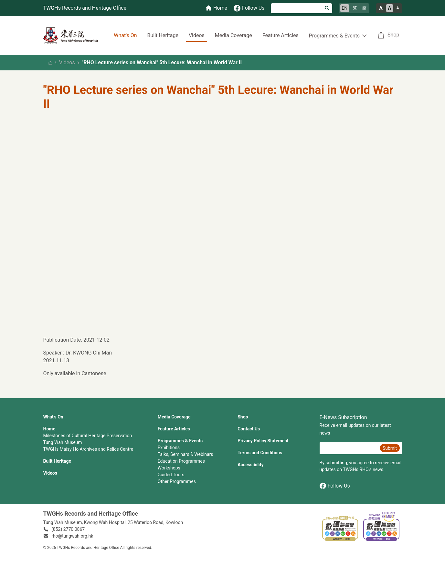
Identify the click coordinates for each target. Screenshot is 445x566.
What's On (125, 35)
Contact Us (249, 428)
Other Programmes (177, 481)
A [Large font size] (381, 8)
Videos (197, 35)
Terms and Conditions (260, 452)
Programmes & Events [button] (334, 36)
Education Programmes (181, 461)
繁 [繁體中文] (355, 8)
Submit (390, 448)
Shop (393, 35)
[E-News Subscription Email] (349, 448)
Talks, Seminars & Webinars (185, 454)
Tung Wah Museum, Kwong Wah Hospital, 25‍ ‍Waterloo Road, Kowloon (113, 522)
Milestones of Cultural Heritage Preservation (87, 435)
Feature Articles (280, 35)
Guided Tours (171, 474)
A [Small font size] (397, 8)
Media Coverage (233, 35)
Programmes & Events (180, 440)
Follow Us (335, 485)
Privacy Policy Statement (263, 440)
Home (49, 428)
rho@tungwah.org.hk (72, 536)
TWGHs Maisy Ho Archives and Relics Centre (88, 449)
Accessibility (250, 464)
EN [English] (344, 8)
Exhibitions (169, 447)
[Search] (296, 8)
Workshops (169, 467)
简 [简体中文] (364, 8)
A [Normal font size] (389, 8)
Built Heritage (162, 35)
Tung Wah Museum (62, 442)
